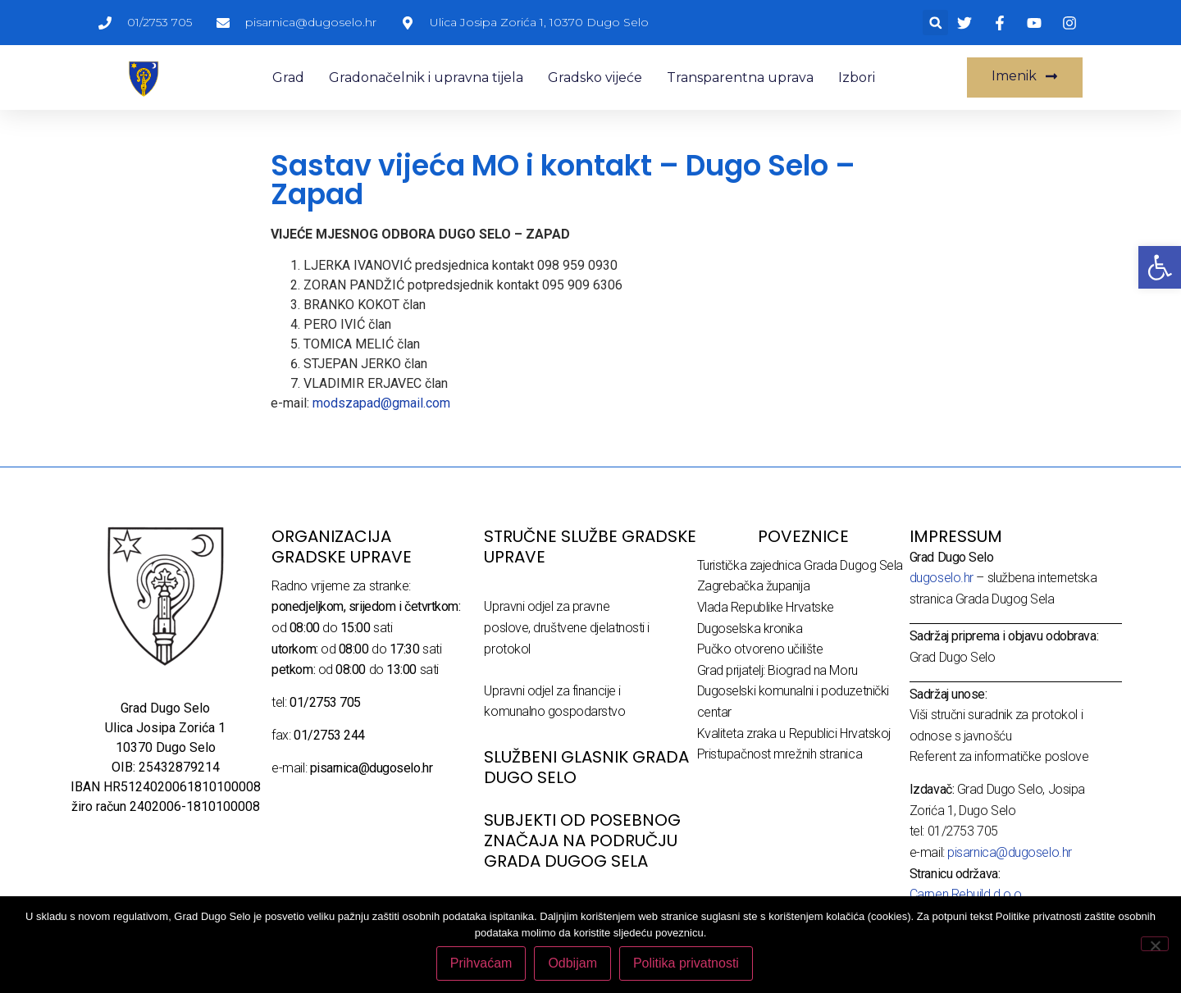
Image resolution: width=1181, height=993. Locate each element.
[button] (935, 22)
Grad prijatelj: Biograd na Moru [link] (777, 670)
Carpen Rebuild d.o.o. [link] (967, 894)
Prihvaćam (481, 963)
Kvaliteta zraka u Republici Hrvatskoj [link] (794, 733)
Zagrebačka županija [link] (753, 586)
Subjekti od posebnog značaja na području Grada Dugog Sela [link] (582, 840)
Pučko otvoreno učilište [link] (760, 649)
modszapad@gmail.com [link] (381, 403)
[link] (1159, 267)
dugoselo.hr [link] (942, 577)
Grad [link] (288, 77)
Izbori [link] (856, 77)
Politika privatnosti (686, 963)
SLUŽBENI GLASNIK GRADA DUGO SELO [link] (586, 767)
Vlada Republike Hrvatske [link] (765, 607)
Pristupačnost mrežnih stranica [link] (780, 754)
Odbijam (573, 963)
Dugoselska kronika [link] (750, 628)
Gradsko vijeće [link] (595, 77)
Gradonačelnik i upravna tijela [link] (426, 77)
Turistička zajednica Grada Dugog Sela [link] (800, 565)
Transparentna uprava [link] (740, 77)
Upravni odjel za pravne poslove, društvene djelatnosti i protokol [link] (567, 627)
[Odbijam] (1155, 943)
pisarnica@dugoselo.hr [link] (1009, 852)
